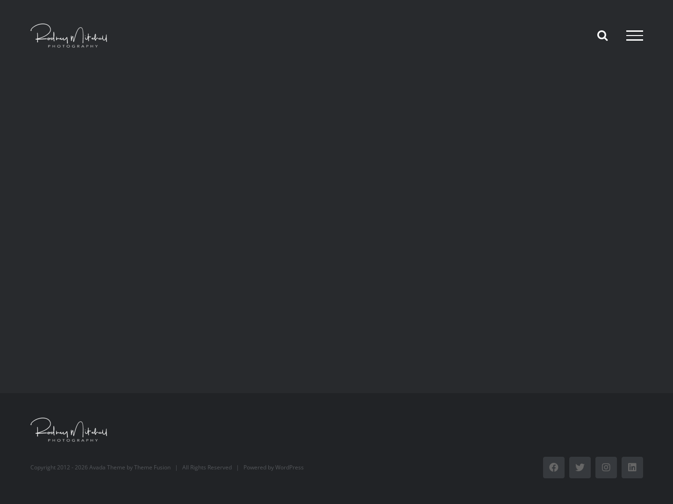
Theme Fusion (152, 467)
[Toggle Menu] (634, 35)
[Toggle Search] (602, 35)
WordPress (289, 467)
